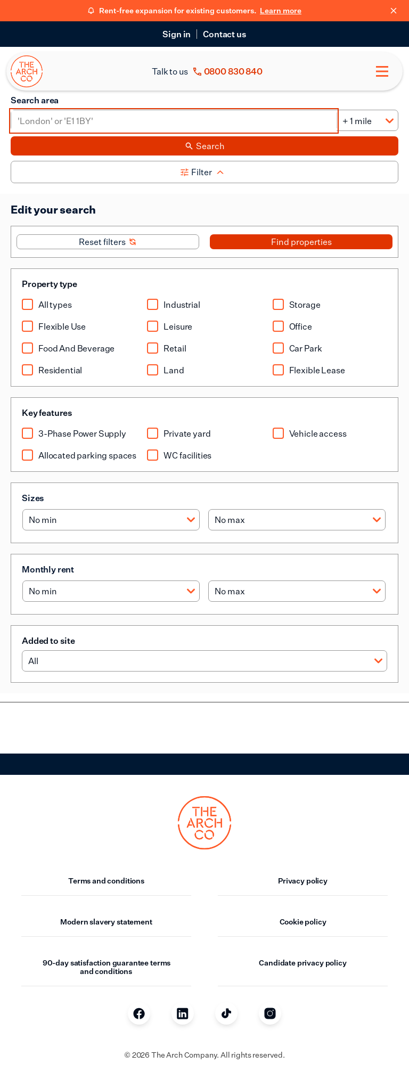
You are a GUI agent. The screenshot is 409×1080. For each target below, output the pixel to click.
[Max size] (297, 520)
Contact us (224, 34)
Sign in (176, 34)
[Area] (174, 121)
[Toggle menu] (382, 71)
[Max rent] (297, 591)
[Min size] (111, 520)
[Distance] (367, 121)
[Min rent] (111, 591)
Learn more (280, 10)
